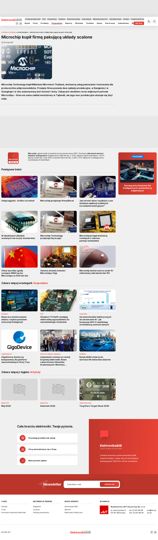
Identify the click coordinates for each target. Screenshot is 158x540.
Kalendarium (123, 23)
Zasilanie (62, 19)
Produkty (45, 23)
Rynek (27, 23)
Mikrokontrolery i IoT (100, 19)
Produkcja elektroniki (32, 19)
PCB (43, 19)
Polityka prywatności (41, 512)
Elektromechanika (73, 19)
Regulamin (37, 506)
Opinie (99, 23)
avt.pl (149, 513)
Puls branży (110, 23)
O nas (3, 509)
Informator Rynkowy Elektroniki (13, 512)
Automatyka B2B (71, 506)
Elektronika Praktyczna (73, 512)
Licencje (36, 509)
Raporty (68, 23)
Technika (90, 23)
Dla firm (138, 23)
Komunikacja (86, 19)
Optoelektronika (115, 19)
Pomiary (126, 19)
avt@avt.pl (151, 510)
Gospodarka (57, 23)
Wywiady (79, 23)
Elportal (67, 509)
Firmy (35, 23)
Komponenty (52, 19)
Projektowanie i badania (139, 19)
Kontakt (4, 506)
